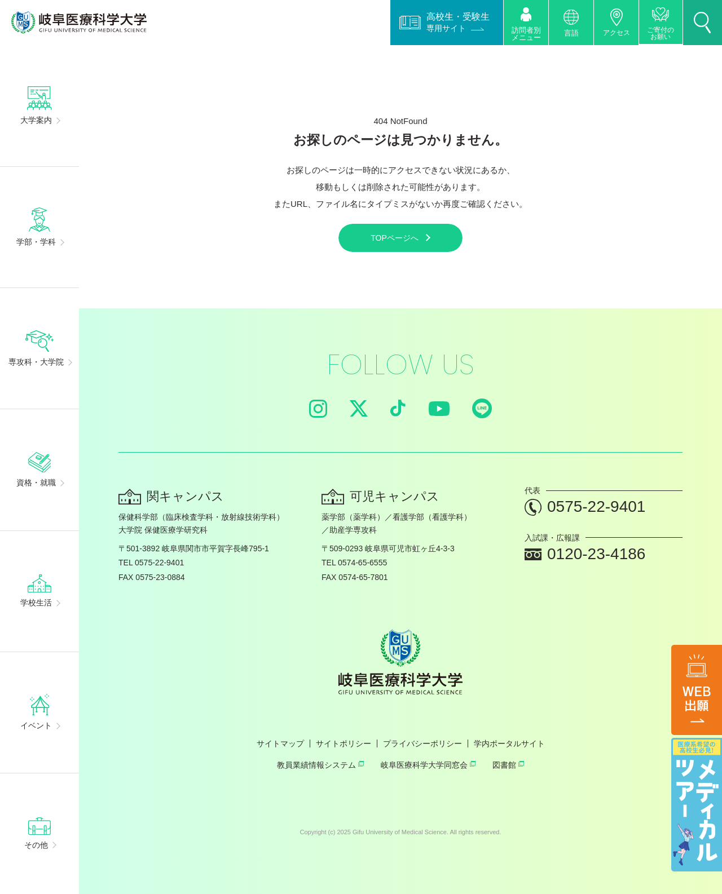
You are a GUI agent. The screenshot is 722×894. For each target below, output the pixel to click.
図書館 (508, 764)
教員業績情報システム (320, 764)
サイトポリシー (343, 743)
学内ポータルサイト (509, 743)
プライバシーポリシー (422, 743)
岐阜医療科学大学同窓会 (428, 764)
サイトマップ (280, 743)
